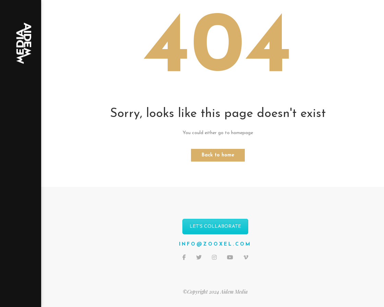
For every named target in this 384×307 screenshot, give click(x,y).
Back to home (218, 155)
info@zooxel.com (215, 244)
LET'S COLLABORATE (215, 226)
